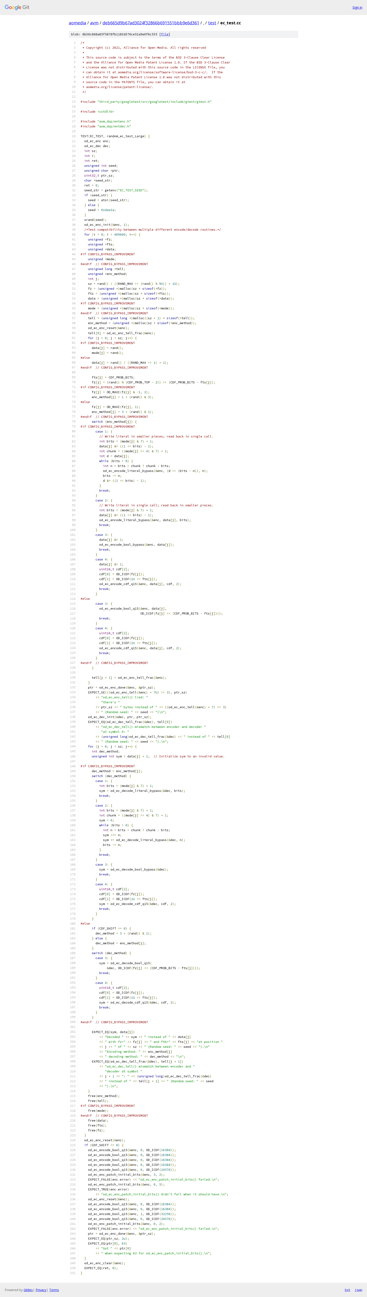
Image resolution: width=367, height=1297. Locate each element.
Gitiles (28, 1290)
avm (94, 23)
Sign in (357, 7)
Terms (54, 1290)
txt (347, 1290)
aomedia (77, 23)
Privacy (41, 1290)
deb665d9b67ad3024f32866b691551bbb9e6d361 (151, 23)
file (165, 34)
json (358, 1290)
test (212, 23)
